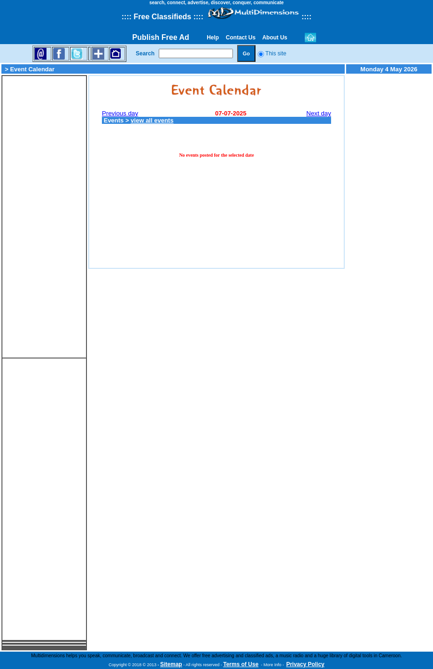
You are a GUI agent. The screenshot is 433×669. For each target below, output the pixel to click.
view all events (152, 120)
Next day (318, 113)
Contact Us (240, 37)
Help (213, 37)
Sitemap (171, 664)
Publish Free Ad (160, 37)
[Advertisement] (44, 216)
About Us (275, 37)
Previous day (120, 113)
